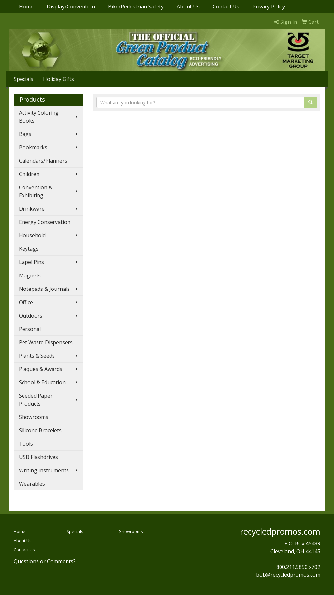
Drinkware (32, 208)
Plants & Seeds (37, 355)
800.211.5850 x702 (298, 567)
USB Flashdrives (38, 457)
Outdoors (30, 315)
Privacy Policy (268, 6)
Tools (26, 443)
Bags (25, 134)
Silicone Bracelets (40, 430)
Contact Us (226, 6)
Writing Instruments (44, 470)
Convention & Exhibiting (35, 191)
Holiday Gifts (58, 78)
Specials (23, 78)
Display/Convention (71, 6)
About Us (188, 6)
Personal (30, 329)
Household (32, 235)
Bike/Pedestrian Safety (136, 6)
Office (26, 302)
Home (26, 6)
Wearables (32, 483)
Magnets (30, 275)
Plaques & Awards (40, 369)
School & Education (42, 382)
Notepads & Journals (44, 288)
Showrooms (33, 417)
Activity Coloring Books (39, 116)
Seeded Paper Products (36, 399)
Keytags (28, 248)
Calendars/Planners (43, 160)
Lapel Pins (31, 262)
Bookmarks (33, 147)
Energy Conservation (44, 222)
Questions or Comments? (45, 561)
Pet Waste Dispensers (46, 342)
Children (29, 174)
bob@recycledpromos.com (288, 574)
